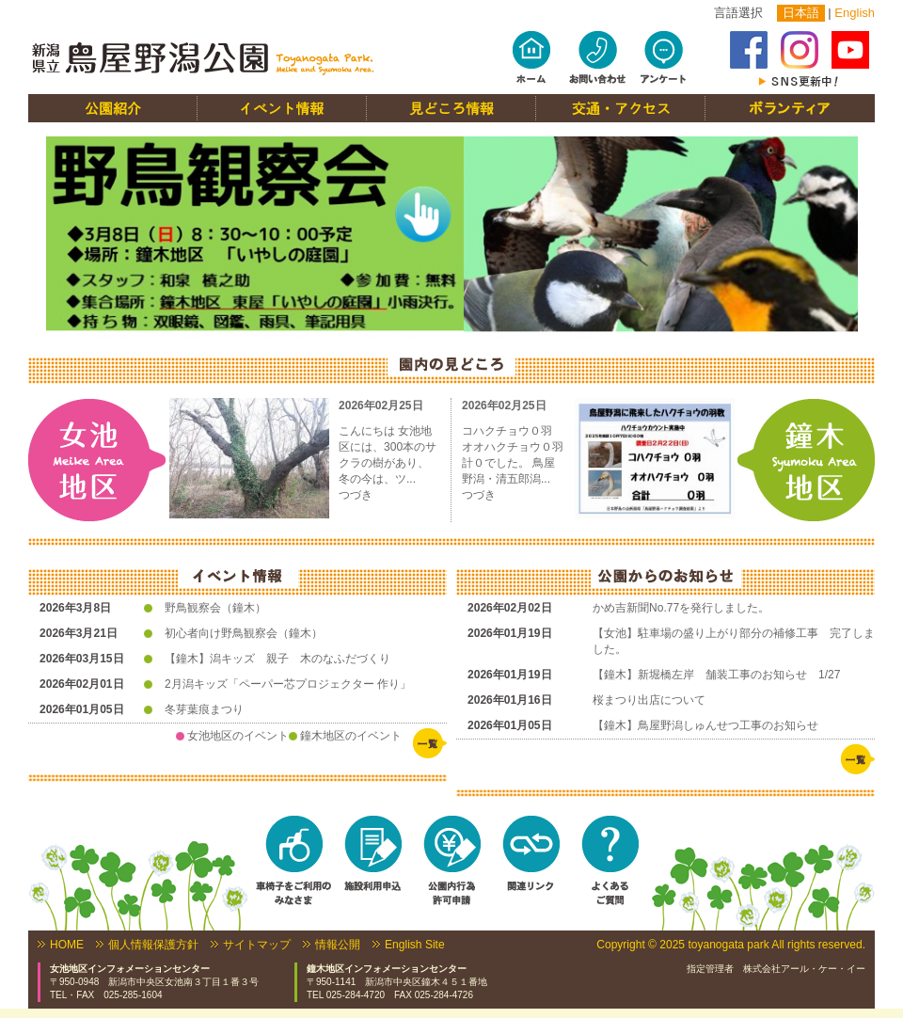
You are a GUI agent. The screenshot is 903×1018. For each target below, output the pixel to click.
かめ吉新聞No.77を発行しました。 (681, 607)
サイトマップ (257, 944)
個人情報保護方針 (153, 944)
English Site (415, 944)
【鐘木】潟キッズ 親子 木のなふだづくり (277, 658)
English (854, 13)
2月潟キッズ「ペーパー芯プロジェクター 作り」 (288, 684)
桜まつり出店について (649, 700)
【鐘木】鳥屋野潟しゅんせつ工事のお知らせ (705, 725)
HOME (67, 944)
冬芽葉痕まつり (204, 709)
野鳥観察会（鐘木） (215, 607)
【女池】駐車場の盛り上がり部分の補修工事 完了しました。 (734, 641)
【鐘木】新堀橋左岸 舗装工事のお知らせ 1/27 (716, 674)
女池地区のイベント (238, 735)
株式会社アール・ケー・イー (804, 968)
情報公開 (337, 944)
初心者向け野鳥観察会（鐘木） (244, 633)
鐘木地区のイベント (351, 735)
